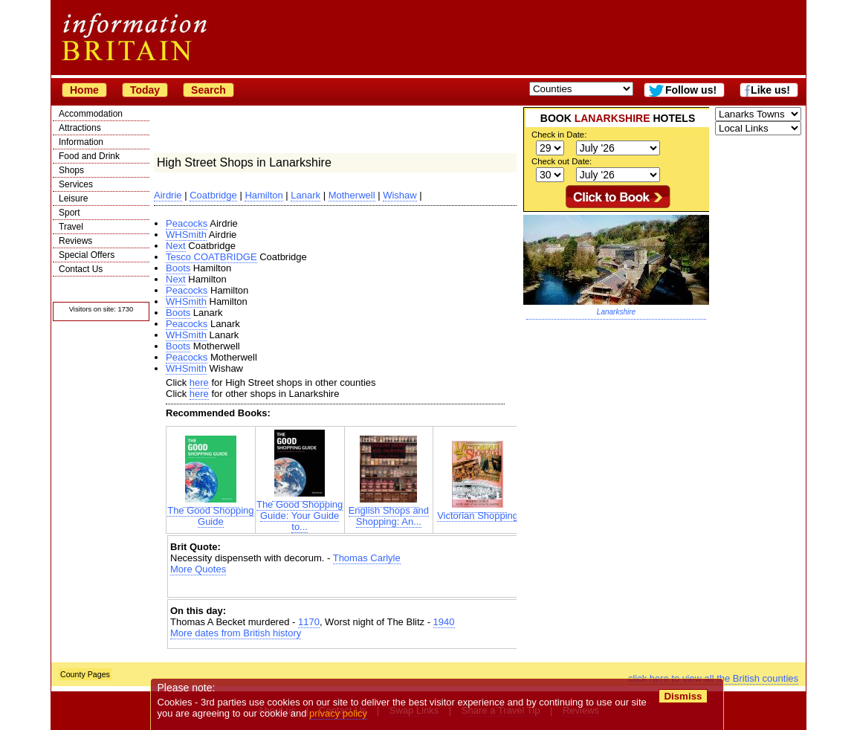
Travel (71, 227)
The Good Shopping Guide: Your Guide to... (299, 511)
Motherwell (352, 195)
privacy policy (338, 713)
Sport (69, 212)
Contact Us (81, 269)
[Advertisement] (344, 587)
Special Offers (86, 255)
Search (208, 90)
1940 (444, 621)
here (199, 382)
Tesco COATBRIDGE (211, 256)
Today (145, 90)
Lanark (305, 195)
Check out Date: (561, 161)
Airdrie (168, 195)
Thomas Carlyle (367, 557)
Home (84, 90)
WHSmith (186, 234)
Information (81, 142)
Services (76, 184)
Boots (178, 268)
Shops (71, 170)
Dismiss (683, 696)
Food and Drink (89, 156)
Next (176, 245)
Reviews (75, 241)
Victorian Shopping (477, 511)
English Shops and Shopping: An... (389, 511)
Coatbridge (213, 195)
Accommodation (91, 114)
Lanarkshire (616, 312)
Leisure (73, 198)
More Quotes (198, 569)
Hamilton (263, 195)
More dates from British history (235, 633)
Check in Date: (558, 134)
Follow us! (691, 90)
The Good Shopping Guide (210, 511)
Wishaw (400, 195)
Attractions (80, 128)
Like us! (770, 90)
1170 (309, 621)
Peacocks (186, 223)
